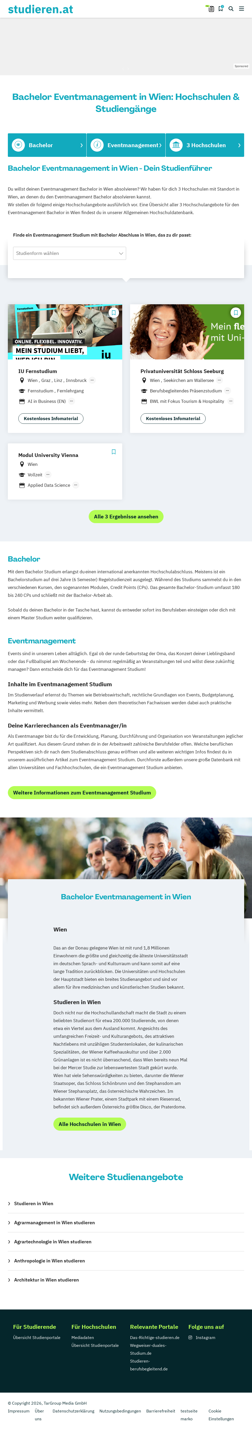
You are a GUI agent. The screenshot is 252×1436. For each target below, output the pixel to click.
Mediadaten (82, 1337)
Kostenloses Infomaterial (51, 418)
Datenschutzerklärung (73, 1411)
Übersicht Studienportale (36, 1337)
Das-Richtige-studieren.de (155, 1337)
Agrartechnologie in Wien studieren (53, 1242)
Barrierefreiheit (160, 1411)
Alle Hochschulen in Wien (90, 1124)
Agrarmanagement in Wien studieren (54, 1223)
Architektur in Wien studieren (46, 1280)
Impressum (19, 1411)
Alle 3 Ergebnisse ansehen (126, 516)
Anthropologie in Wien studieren (49, 1261)
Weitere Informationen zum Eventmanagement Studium (82, 792)
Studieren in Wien (33, 1203)
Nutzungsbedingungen (120, 1411)
